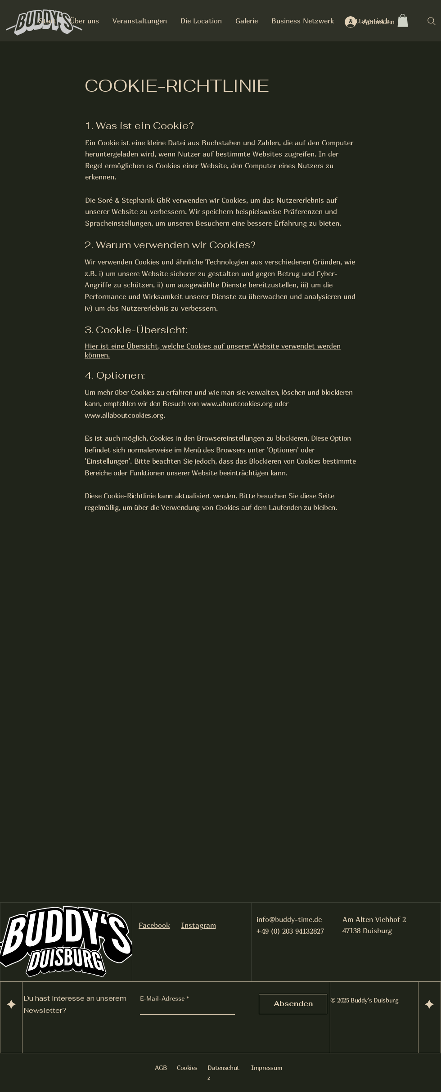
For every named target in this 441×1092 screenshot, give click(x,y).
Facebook (154, 925)
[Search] (431, 21)
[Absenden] (293, 1004)
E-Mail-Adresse (162, 998)
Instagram (198, 925)
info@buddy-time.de (289, 919)
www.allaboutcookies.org (124, 415)
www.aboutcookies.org (237, 403)
